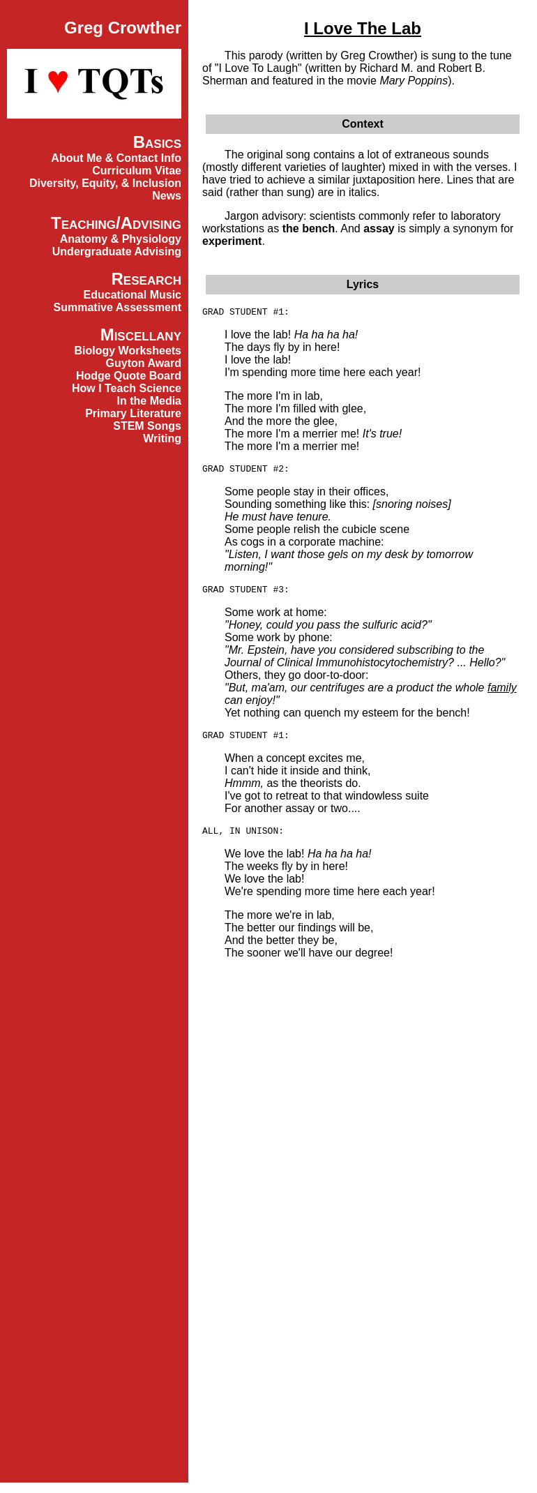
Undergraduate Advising (116, 251)
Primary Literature (133, 413)
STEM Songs (147, 426)
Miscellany (140, 334)
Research (146, 278)
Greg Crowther (122, 27)
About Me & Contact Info (116, 158)
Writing (162, 438)
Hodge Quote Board (128, 376)
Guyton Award (143, 363)
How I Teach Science (126, 388)
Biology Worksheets (127, 351)
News (166, 196)
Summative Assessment (118, 307)
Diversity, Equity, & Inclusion (105, 183)
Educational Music (132, 295)
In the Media (149, 401)
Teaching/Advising (116, 222)
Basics (157, 142)
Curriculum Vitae (136, 171)
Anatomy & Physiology (120, 239)
